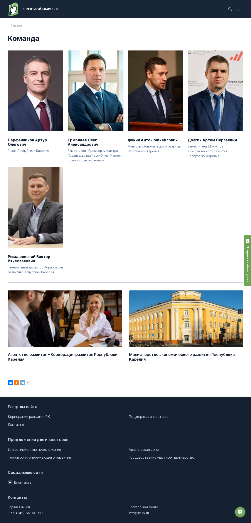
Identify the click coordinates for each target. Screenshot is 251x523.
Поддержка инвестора (148, 416)
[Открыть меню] (238, 9)
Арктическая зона (144, 449)
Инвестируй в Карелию (40, 9)
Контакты (16, 424)
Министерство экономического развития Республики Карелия (182, 357)
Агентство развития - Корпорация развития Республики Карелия (63, 357)
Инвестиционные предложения (34, 449)
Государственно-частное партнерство (161, 457)
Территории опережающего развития (39, 457)
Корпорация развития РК (29, 416)
